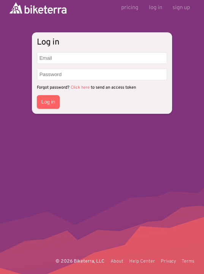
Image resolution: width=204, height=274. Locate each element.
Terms (188, 261)
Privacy (168, 261)
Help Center (142, 261)
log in (155, 7)
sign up (181, 7)
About (117, 261)
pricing (129, 7)
